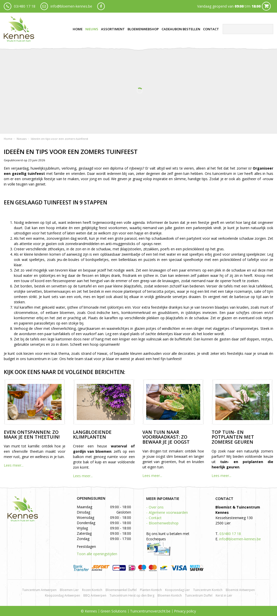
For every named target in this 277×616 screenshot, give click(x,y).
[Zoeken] (248, 29)
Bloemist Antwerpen (240, 590)
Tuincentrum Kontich (207, 590)
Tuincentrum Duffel (198, 595)
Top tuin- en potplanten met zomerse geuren (233, 437)
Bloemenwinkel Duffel (121, 590)
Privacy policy (185, 611)
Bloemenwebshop (164, 523)
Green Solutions (113, 611)
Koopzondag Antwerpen (62, 595)
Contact (155, 517)
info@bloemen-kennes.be (71, 6)
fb (101, 6)
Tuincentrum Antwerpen (39, 590)
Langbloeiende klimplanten (92, 434)
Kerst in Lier (224, 595)
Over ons (156, 507)
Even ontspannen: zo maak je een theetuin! (32, 434)
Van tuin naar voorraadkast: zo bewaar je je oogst (166, 437)
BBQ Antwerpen (94, 595)
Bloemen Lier (69, 590)
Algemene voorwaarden (168, 512)
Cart (266, 6)
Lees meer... (13, 465)
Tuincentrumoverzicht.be (150, 611)
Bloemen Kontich (170, 595)
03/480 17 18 (24, 6)
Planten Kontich (151, 590)
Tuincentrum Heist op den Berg (132, 595)
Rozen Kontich (92, 590)
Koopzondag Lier (177, 590)
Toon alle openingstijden (97, 553)
